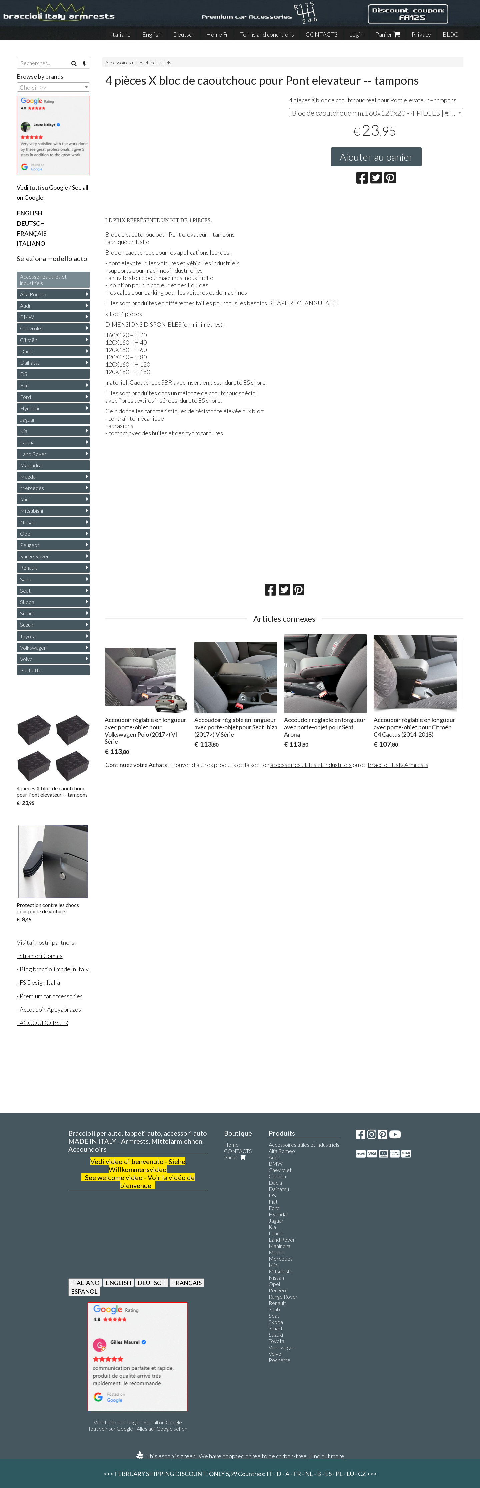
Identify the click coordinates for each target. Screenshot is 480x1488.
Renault (28, 567)
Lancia (27, 442)
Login (356, 34)
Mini (25, 499)
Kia (23, 431)
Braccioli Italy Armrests (398, 764)
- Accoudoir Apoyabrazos (49, 1009)
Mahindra (31, 465)
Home (231, 1144)
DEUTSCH (152, 1282)
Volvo (26, 659)
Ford (25, 397)
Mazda (28, 476)
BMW (27, 317)
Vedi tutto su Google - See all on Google (138, 1422)
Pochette (31, 670)
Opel (25, 533)
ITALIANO (85, 1282)
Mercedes (32, 488)
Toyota (28, 636)
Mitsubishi (31, 510)
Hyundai (29, 408)
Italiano (121, 34)
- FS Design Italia (38, 982)
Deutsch (184, 34)
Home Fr (217, 34)
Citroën (28, 340)
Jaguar (27, 419)
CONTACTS (322, 34)
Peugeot (29, 545)
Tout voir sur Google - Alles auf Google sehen (137, 1428)
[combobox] (376, 112)
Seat (25, 590)
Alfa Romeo (33, 294)
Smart (27, 613)
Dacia (26, 351)
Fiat (24, 385)
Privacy (421, 34)
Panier (387, 34)
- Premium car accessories (50, 996)
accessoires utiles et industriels (311, 764)
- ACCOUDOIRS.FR (42, 1022)
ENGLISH (118, 1282)
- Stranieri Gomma (40, 955)
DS (23, 374)
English (151, 34)
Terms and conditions (267, 34)
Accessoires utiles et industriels (138, 62)
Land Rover (33, 454)
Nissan (27, 522)
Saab (25, 579)
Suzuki (27, 624)
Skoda (27, 602)
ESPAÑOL (84, 1291)
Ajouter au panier (376, 157)
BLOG (450, 34)
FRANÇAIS (187, 1282)
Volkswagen (33, 647)
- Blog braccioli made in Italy (53, 969)
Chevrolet (31, 328)
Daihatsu (30, 362)
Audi (25, 305)
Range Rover (34, 556)
